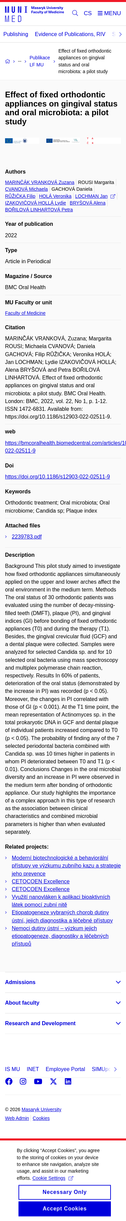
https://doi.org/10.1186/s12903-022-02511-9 (57, 477)
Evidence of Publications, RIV (70, 34)
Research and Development (40, 1023)
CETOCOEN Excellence (41, 881)
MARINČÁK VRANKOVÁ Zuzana (39, 182)
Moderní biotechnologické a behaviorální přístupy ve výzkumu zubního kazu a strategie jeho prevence (66, 865)
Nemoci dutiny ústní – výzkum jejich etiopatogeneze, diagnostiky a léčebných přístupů (60, 936)
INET (33, 1069)
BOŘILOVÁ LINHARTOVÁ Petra (39, 209)
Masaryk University (41, 1109)
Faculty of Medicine (25, 313)
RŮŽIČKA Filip (20, 196)
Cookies (41, 1118)
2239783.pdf (27, 537)
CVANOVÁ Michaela (26, 189)
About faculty (22, 1003)
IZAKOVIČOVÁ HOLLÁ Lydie (35, 203)
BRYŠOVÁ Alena (88, 203)
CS (88, 13)
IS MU (12, 1069)
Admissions (20, 982)
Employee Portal (65, 1069)
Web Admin (17, 1118)
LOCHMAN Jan (95, 196)
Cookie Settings (52, 1186)
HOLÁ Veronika (55, 196)
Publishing (15, 34)
